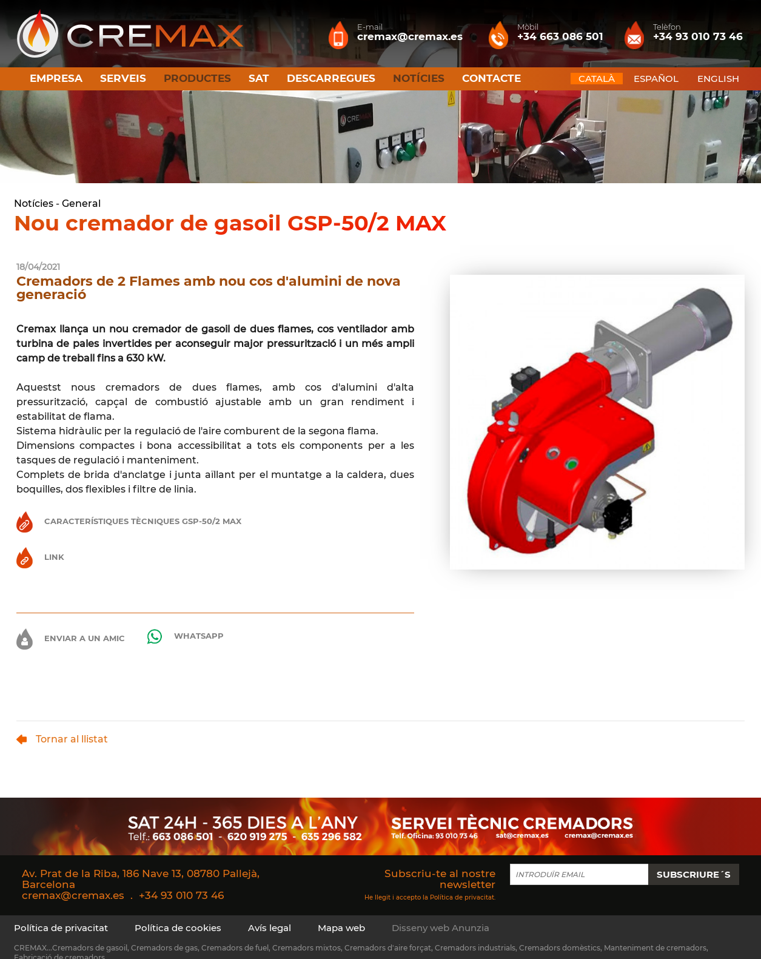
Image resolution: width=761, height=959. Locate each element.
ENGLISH (718, 78)
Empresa (56, 78)
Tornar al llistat (62, 739)
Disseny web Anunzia (440, 928)
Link (40, 557)
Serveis (123, 78)
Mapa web (341, 928)
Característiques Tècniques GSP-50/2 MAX (128, 521)
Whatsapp (185, 636)
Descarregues (331, 78)
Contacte (491, 78)
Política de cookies (178, 928)
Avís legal (269, 928)
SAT (259, 78)
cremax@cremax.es (73, 895)
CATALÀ (596, 78)
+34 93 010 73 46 (181, 895)
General (81, 203)
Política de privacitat (462, 897)
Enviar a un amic (70, 639)
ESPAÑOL (656, 78)
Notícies (33, 203)
